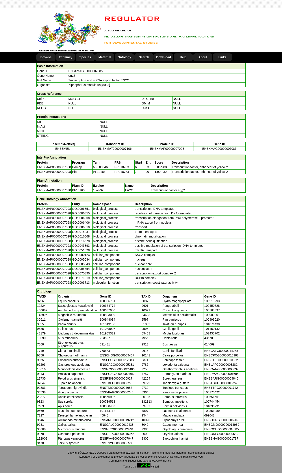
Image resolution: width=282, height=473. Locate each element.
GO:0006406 (81, 222)
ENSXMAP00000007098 (167, 148)
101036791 (212, 406)
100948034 (107, 319)
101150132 (212, 329)
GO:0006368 (81, 218)
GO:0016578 (81, 241)
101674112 (107, 411)
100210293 (212, 301)
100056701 (107, 301)
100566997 (107, 397)
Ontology (124, 57)
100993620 (212, 319)
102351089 (212, 411)
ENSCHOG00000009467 (117, 355)
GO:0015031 (81, 232)
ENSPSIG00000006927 (116, 378)
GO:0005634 (81, 259)
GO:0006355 (81, 213)
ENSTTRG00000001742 (221, 387)
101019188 (107, 324)
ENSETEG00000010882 (221, 360)
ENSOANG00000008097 (221, 369)
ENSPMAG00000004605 (221, 374)
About (202, 57)
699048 (209, 415)
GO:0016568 (81, 236)
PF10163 (78, 190)
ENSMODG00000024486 (117, 369)
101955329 (107, 333)
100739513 (107, 401)
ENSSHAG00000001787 (221, 438)
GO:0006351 (81, 208)
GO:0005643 (81, 264)
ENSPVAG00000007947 (116, 438)
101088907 (107, 329)
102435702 (212, 333)
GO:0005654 (81, 268)
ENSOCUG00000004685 (221, 429)
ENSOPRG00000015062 (117, 434)
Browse (46, 57)
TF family (65, 57)
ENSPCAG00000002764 (117, 374)
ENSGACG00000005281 (117, 364)
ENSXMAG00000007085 (85, 71)
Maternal (104, 57)
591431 (105, 344)
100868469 (107, 406)
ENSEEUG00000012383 (117, 360)
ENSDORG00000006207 (221, 420)
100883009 (107, 315)
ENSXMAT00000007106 (115, 148)
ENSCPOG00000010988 (221, 355)
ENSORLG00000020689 (221, 434)
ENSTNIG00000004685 (116, 387)
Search (144, 57)
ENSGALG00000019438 (117, 424)
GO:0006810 (81, 227)
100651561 (212, 397)
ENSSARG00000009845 (221, 378)
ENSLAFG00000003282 (220, 364)
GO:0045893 (81, 245)
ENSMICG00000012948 (116, 429)
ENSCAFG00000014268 (221, 350)
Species (85, 57)
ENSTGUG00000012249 (221, 383)
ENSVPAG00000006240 (116, 392)
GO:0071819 (81, 278)
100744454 (212, 401)
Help (183, 57)
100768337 (212, 310)
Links (222, 57)
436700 (209, 338)
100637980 (107, 310)
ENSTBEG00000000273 (117, 383)
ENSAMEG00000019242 (117, 420)
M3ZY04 (74, 98)
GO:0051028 (81, 250)
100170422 (212, 392)
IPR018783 (121, 167)
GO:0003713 (81, 282)
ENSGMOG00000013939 (221, 424)
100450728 (212, 305)
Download (163, 57)
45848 (104, 415)
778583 (105, 350)
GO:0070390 (81, 273)
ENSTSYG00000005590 (117, 443)
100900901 (212, 315)
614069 (209, 344)
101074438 (212, 324)
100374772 (107, 305)
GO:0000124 (81, 255)
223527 (105, 338)
